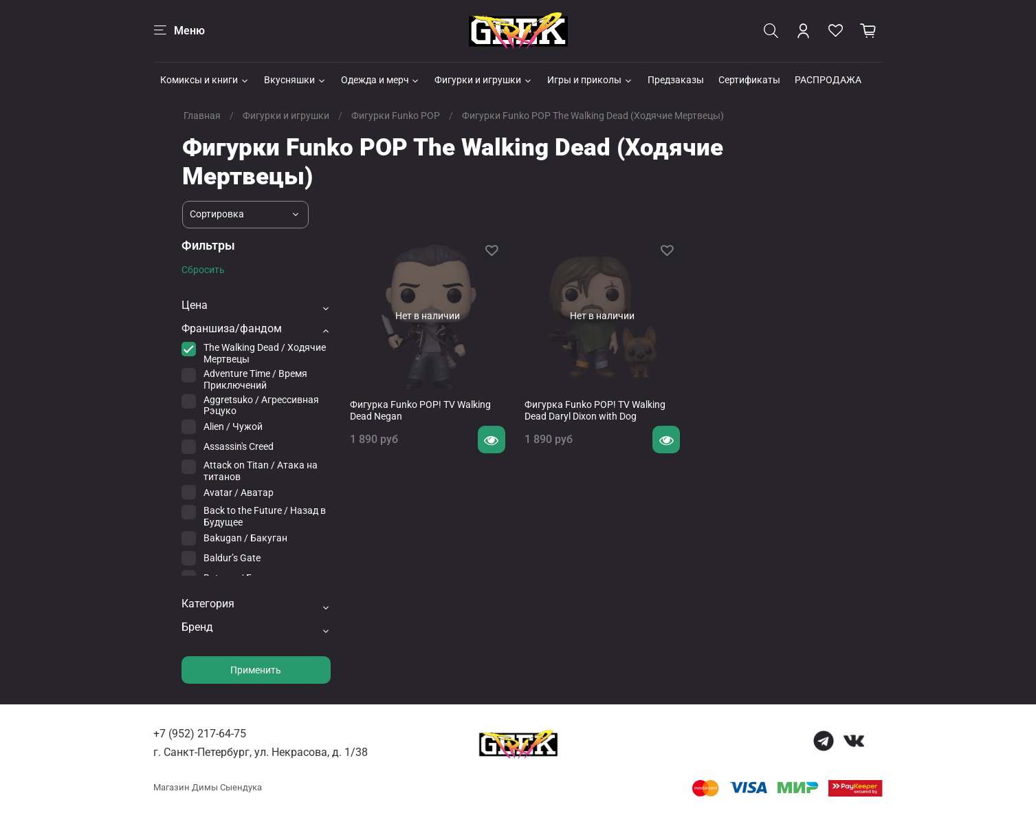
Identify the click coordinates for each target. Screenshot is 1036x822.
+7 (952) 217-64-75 (199, 733)
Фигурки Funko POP (395, 115)
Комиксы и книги (205, 79)
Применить (255, 669)
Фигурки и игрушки (483, 79)
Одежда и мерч (381, 79)
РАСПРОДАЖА (828, 79)
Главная (202, 115)
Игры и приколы (590, 79)
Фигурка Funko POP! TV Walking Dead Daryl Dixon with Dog (595, 410)
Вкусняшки (295, 79)
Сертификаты (749, 79)
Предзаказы (676, 79)
